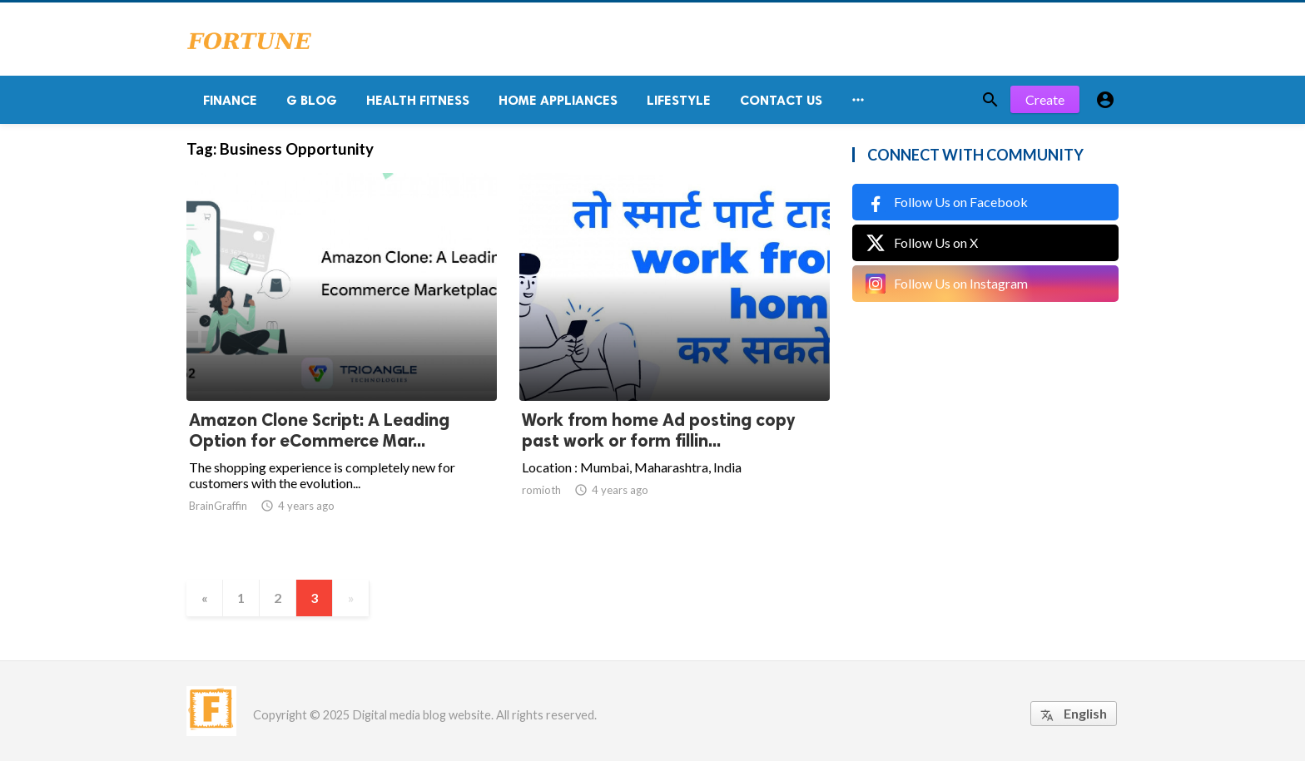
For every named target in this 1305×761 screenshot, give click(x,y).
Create (1044, 99)
